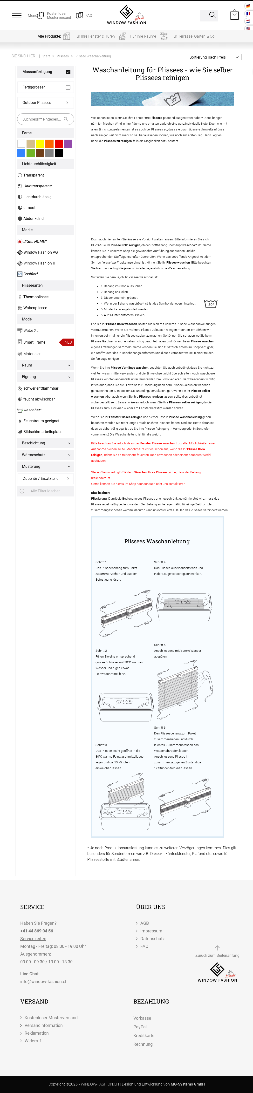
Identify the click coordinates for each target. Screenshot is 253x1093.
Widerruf (33, 1040)
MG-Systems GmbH (188, 1084)
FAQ (144, 946)
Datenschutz (152, 938)
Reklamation (37, 1033)
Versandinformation (44, 1025)
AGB (144, 923)
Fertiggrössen (34, 87)
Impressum (151, 930)
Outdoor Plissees (36, 102)
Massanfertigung (37, 71)
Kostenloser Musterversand (51, 1017)
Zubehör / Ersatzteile (40, 478)
